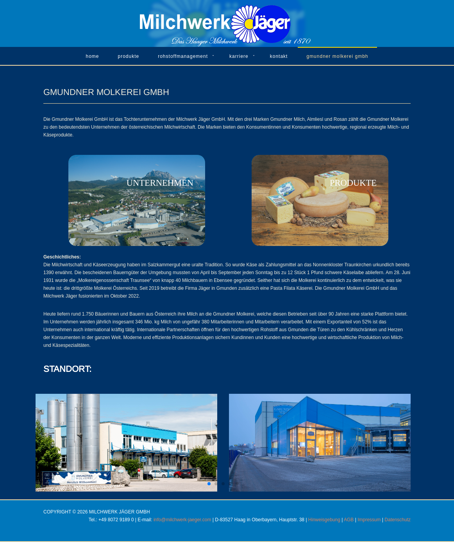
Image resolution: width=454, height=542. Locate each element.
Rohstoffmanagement (183, 56)
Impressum (369, 519)
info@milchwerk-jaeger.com (182, 519)
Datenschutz (397, 519)
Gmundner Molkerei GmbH (337, 56)
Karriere (238, 56)
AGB (349, 519)
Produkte (128, 56)
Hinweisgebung (324, 519)
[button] (209, 483)
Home (92, 56)
